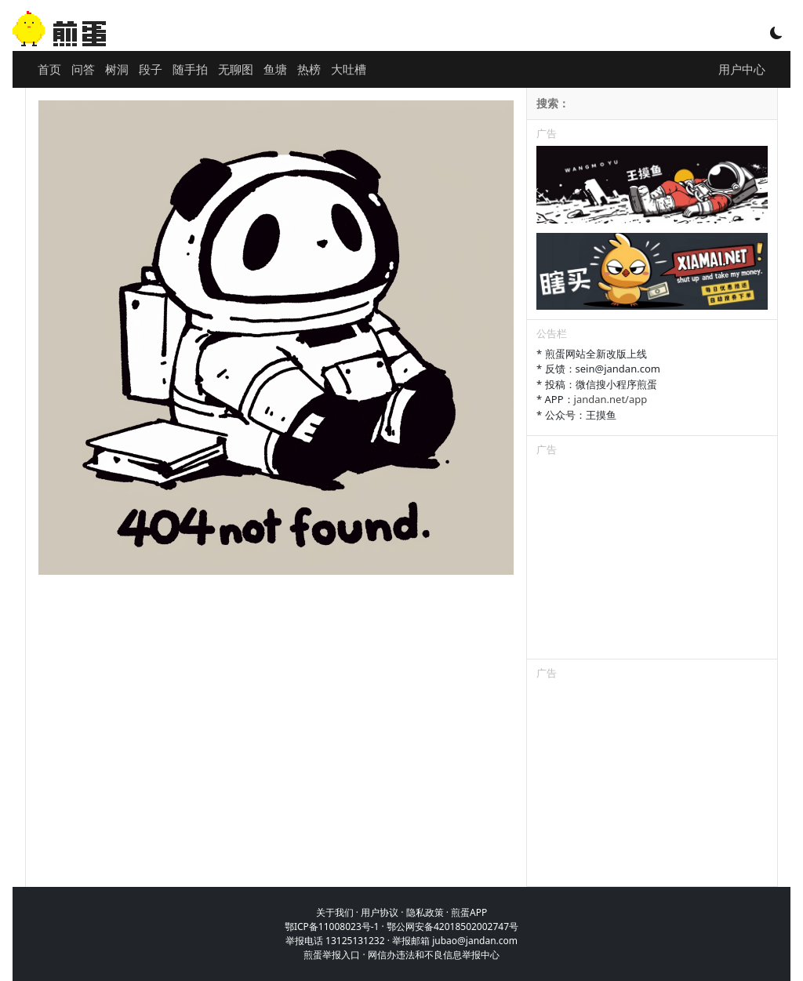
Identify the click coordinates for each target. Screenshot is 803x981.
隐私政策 (425, 912)
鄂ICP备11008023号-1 (332, 926)
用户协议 (379, 912)
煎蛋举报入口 (331, 954)
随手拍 (190, 69)
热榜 (309, 69)
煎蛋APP (469, 912)
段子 (150, 69)
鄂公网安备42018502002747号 (452, 926)
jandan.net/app (611, 399)
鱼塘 (275, 69)
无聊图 (235, 69)
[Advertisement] (652, 561)
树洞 (117, 69)
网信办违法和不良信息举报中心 (434, 954)
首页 (49, 69)
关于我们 (335, 912)
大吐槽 (348, 69)
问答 (83, 69)
